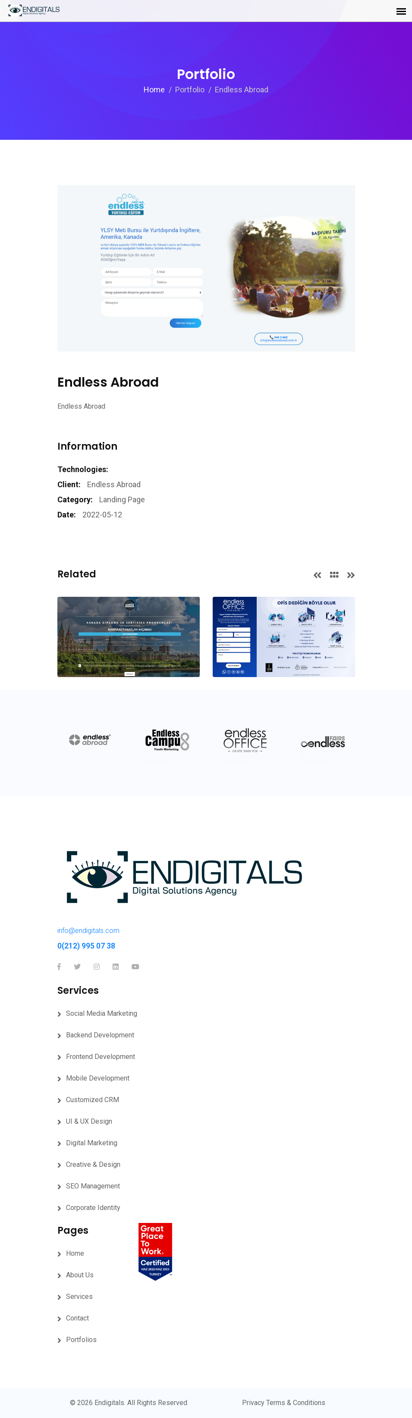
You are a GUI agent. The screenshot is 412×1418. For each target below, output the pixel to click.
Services (79, 1296)
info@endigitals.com (88, 930)
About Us (80, 1275)
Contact (77, 1318)
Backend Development (100, 1035)
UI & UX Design (89, 1121)
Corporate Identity (93, 1208)
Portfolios (81, 1340)
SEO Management (93, 1186)
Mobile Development (97, 1078)
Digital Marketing (91, 1143)
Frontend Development (100, 1056)
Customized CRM (92, 1100)
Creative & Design (93, 1164)
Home (154, 89)
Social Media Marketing (101, 1013)
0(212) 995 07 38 (86, 945)
